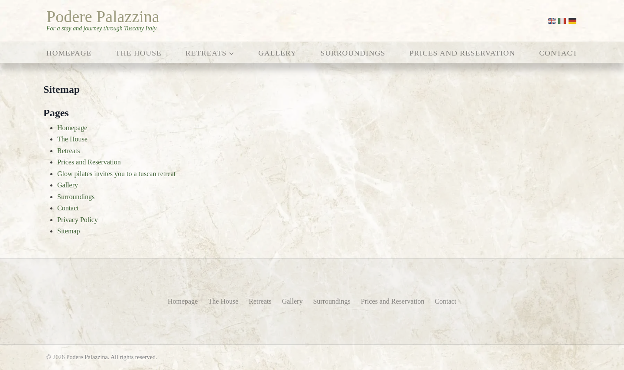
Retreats (68, 150)
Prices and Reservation (462, 53)
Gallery (277, 53)
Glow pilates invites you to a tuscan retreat (116, 173)
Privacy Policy (77, 219)
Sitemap (68, 231)
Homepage (68, 53)
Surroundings (353, 53)
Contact (558, 53)
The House (139, 53)
